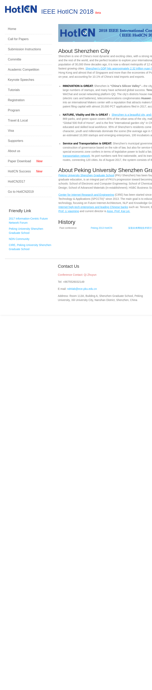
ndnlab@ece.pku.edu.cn (82, 288)
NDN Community (19, 239)
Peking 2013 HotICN (101, 228)
